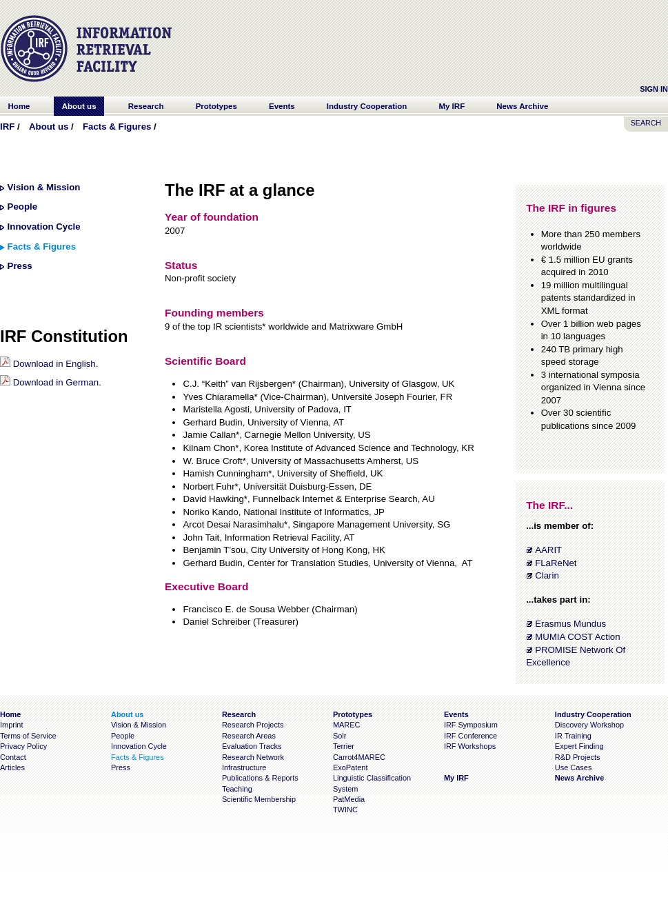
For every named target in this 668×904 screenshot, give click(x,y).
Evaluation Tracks (251, 746)
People (22, 206)
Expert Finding (579, 746)
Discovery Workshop (589, 725)
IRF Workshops (470, 746)
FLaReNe (554, 563)
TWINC (345, 809)
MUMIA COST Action (577, 637)
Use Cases (573, 767)
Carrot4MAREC (359, 757)
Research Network (253, 757)
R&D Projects (577, 757)
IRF (7, 126)
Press (20, 266)
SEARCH (646, 123)
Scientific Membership (259, 799)
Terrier (343, 746)
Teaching (237, 789)
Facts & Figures (117, 126)
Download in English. (49, 364)
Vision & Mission (44, 187)
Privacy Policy (23, 746)
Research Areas (249, 736)
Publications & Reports (260, 778)
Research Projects (253, 725)
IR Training (573, 736)
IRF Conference (470, 736)
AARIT (548, 550)
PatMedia (349, 799)
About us (48, 126)
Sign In (654, 89)
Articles (12, 767)
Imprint (11, 725)
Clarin (547, 575)
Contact (13, 757)
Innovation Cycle (44, 226)
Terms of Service (28, 736)
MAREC (347, 725)
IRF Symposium (471, 725)
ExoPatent (350, 767)
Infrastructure (244, 767)
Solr (339, 736)
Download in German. (50, 382)
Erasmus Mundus (570, 624)
